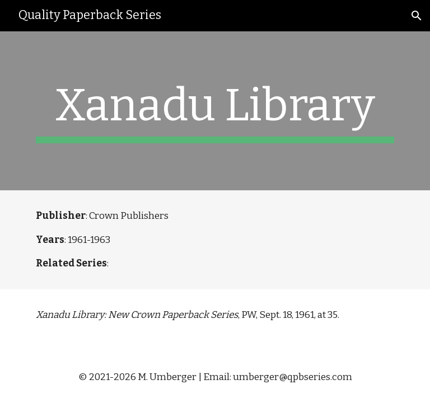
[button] (416, 15)
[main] (214, 111)
